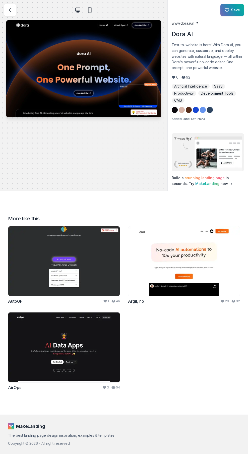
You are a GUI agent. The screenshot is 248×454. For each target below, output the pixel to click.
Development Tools (217, 93)
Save (232, 10)
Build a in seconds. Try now (202, 181)
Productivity (184, 93)
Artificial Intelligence (190, 86)
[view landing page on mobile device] (90, 10)
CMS (178, 100)
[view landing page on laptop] (78, 10)
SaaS (218, 86)
